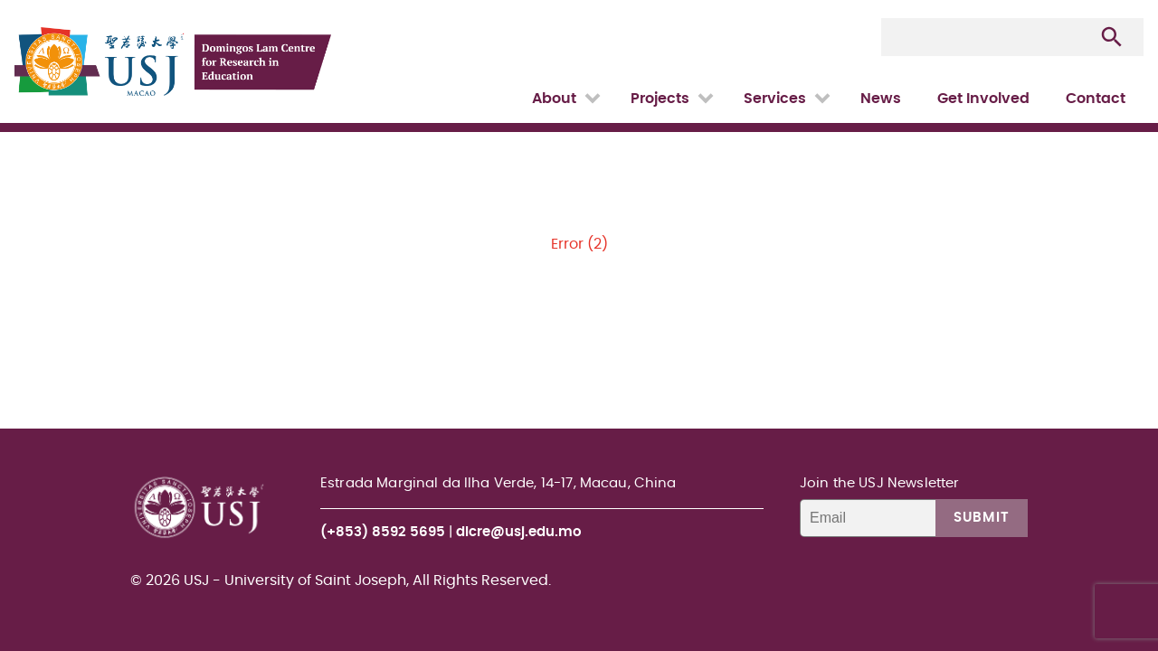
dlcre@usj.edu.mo (519, 532)
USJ (15, 0)
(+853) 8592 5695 (382, 532)
